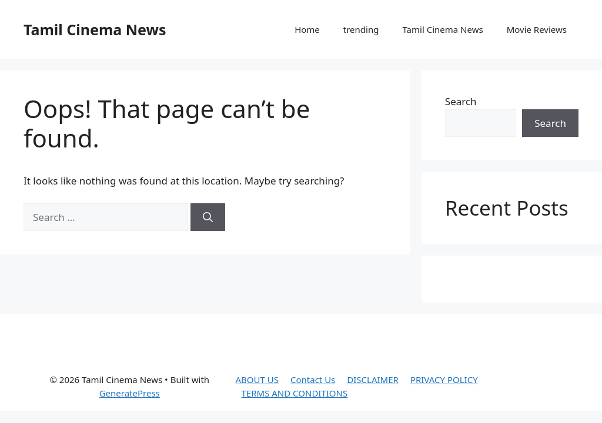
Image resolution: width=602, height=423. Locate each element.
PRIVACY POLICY (444, 379)
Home (307, 29)
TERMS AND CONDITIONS (295, 393)
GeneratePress (129, 393)
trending (361, 29)
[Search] (207, 217)
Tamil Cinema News (95, 29)
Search (461, 101)
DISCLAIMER (373, 379)
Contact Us (312, 379)
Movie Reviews (537, 29)
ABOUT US (257, 379)
